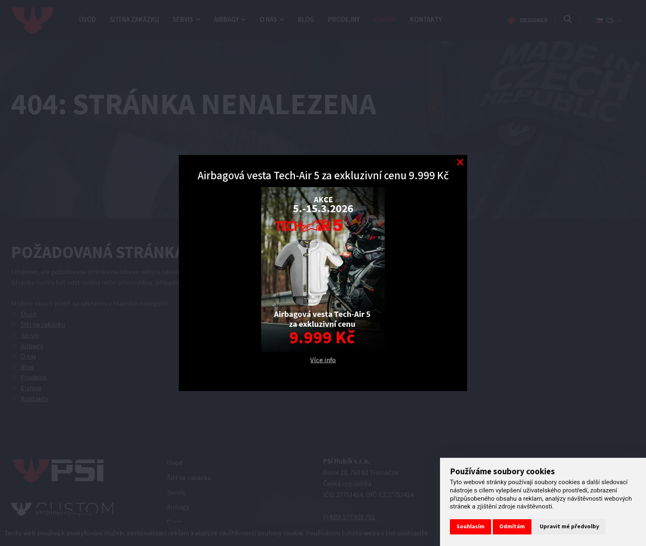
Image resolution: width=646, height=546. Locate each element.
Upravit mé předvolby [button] (569, 527)
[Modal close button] (460, 162)
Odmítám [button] (512, 527)
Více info (323, 360)
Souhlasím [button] (470, 527)
